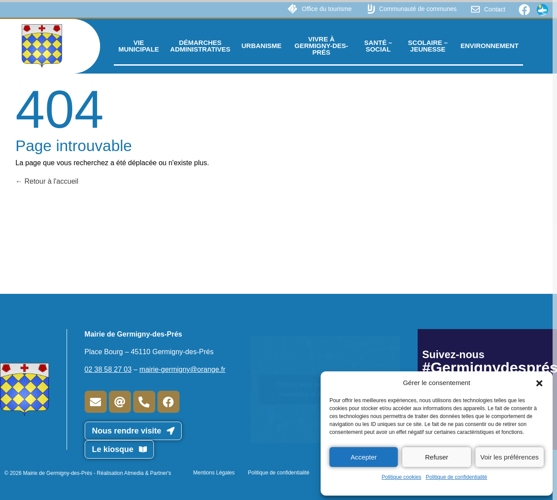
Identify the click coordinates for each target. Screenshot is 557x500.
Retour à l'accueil (47, 181)
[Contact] (475, 9)
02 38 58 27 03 (108, 369)
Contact (494, 9)
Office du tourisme (326, 8)
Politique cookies (401, 477)
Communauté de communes (418, 8)
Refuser (437, 457)
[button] (539, 382)
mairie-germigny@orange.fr (182, 369)
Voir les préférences (509, 457)
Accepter (364, 457)
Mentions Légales (214, 473)
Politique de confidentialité (456, 477)
